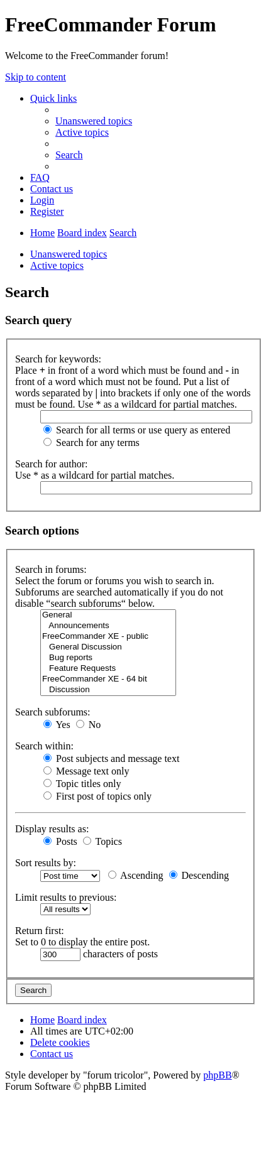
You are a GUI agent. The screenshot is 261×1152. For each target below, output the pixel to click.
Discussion (108, 690)
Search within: (44, 746)
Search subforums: (53, 712)
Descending (199, 875)
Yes (56, 724)
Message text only (86, 771)
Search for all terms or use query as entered (136, 430)
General (108, 615)
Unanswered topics (68, 254)
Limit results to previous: (65, 897)
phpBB (217, 1075)
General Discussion (108, 647)
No (88, 724)
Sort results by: (45, 862)
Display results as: (52, 828)
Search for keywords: (58, 359)
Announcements (108, 626)
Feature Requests (108, 668)
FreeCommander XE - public (108, 636)
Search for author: (51, 464)
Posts (60, 841)
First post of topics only (97, 796)
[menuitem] (93, 121)
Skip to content (35, 77)
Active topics (57, 265)
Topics (102, 841)
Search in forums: (51, 569)
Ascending (136, 875)
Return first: (39, 930)
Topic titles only (82, 783)
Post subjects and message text (111, 758)
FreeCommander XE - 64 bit (108, 679)
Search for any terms (91, 442)
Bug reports (108, 658)
